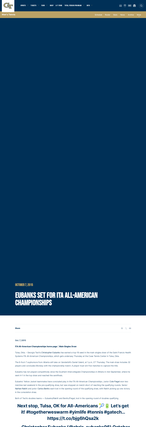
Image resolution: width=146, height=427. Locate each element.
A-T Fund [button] (61, 6)
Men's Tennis (8, 16)
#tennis (95, 413)
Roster (107, 16)
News (122, 16)
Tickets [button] (34, 6)
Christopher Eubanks (50, 354)
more (139, 16)
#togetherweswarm (47, 413)
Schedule (98, 16)
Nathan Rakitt (21, 390)
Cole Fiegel (114, 383)
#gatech (113, 413)
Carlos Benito (44, 390)
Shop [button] (53, 6)
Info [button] (91, 6)
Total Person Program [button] (75, 6)
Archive (131, 16)
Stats (115, 16)
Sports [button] (23, 6)
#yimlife (77, 413)
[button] (141, 6)
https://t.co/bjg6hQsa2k (73, 420)
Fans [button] (44, 6)
